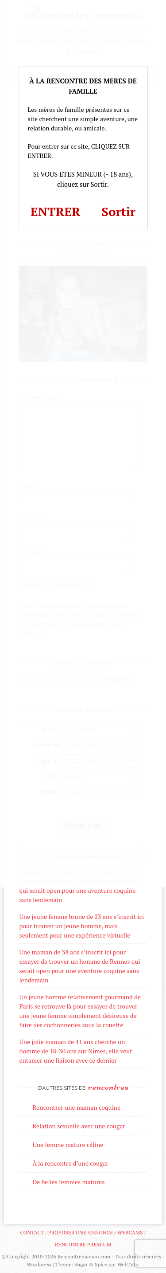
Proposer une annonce (80, 1232)
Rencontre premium (83, 1244)
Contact (31, 1232)
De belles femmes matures (68, 1182)
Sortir (118, 211)
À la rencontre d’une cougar (70, 1163)
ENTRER (56, 211)
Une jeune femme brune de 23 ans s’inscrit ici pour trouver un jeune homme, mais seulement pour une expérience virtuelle (81, 925)
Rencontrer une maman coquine (76, 1107)
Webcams (130, 1232)
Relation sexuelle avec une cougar (78, 1126)
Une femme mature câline (67, 1144)
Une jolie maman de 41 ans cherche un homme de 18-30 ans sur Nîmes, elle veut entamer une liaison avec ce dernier (75, 1050)
